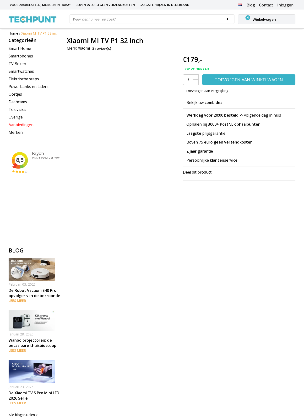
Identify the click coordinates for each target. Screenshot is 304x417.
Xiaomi (84, 48)
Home (13, 33)
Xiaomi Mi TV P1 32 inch (40, 33)
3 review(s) (101, 48)
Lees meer (17, 300)
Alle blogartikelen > (23, 414)
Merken (16, 132)
